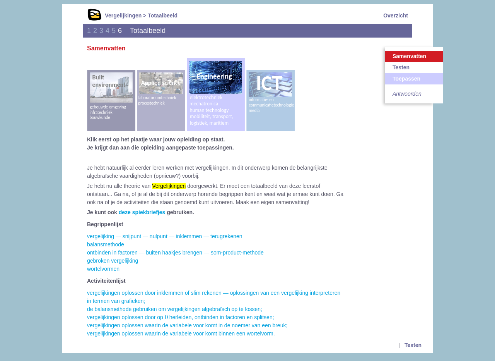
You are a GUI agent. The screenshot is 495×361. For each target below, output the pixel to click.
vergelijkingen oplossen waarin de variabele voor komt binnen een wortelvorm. (181, 333)
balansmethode (105, 244)
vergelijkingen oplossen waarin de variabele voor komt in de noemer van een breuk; (187, 325)
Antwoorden (407, 94)
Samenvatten (409, 56)
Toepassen (406, 79)
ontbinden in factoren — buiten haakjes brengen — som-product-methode (175, 252)
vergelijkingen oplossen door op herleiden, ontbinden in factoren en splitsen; (180, 317)
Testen (401, 67)
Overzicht (395, 15)
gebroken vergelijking (112, 261)
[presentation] (166, 317)
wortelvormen (103, 269)
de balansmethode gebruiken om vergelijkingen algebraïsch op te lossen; (174, 309)
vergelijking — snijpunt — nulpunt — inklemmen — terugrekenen (164, 236)
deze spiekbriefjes (142, 212)
